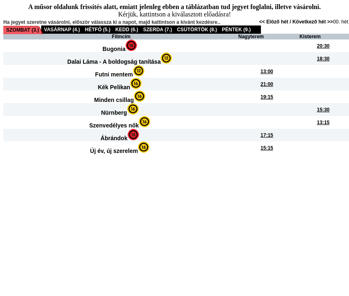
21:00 (267, 84)
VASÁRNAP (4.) (62, 29)
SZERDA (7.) (157, 29)
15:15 (267, 148)
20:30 (323, 46)
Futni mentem (114, 74)
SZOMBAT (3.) (22, 30)
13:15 (323, 122)
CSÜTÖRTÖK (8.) (197, 29)
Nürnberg (114, 112)
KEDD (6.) (126, 29)
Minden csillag (114, 100)
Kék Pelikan (114, 87)
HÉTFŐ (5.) (97, 29)
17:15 (267, 135)
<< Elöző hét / (276, 22)
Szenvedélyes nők (114, 125)
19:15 (267, 97)
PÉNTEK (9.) (236, 29)
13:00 (267, 71)
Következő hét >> (312, 22)
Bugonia (114, 49)
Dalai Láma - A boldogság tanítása (114, 61)
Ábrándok (113, 138)
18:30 (323, 59)
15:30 (323, 110)
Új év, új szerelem (114, 151)
